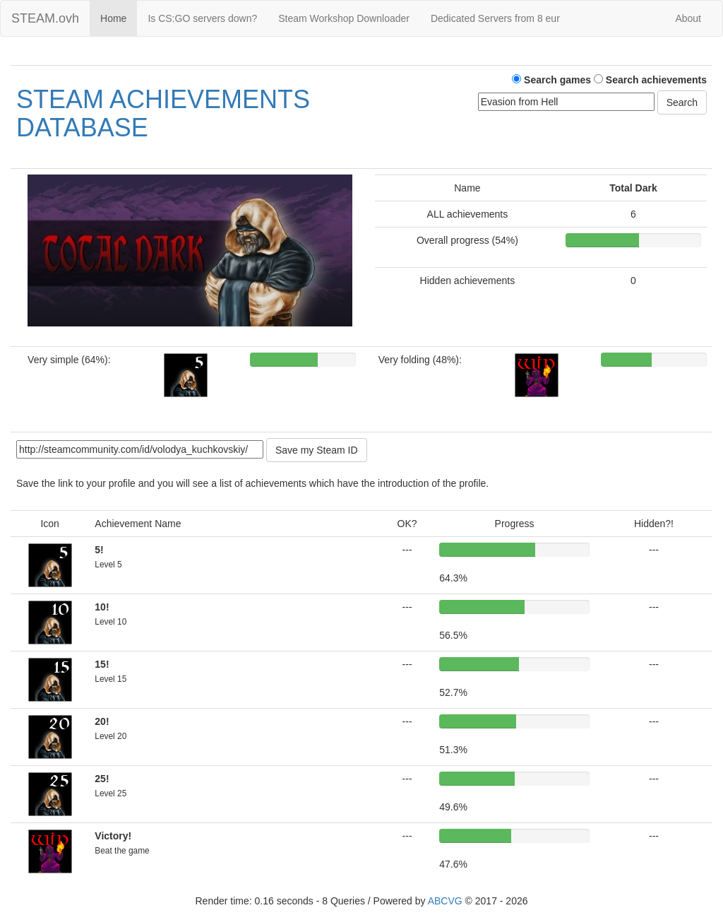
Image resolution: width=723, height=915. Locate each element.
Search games (551, 79)
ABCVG (445, 901)
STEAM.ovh (45, 18)
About (688, 18)
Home (113, 18)
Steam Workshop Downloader (344, 18)
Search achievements (650, 79)
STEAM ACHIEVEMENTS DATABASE (163, 113)
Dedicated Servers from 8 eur (495, 18)
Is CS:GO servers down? (202, 18)
